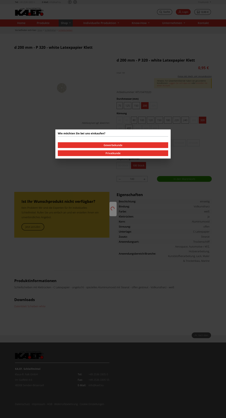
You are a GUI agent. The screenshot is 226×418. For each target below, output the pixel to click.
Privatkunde (113, 153)
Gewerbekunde (113, 145)
